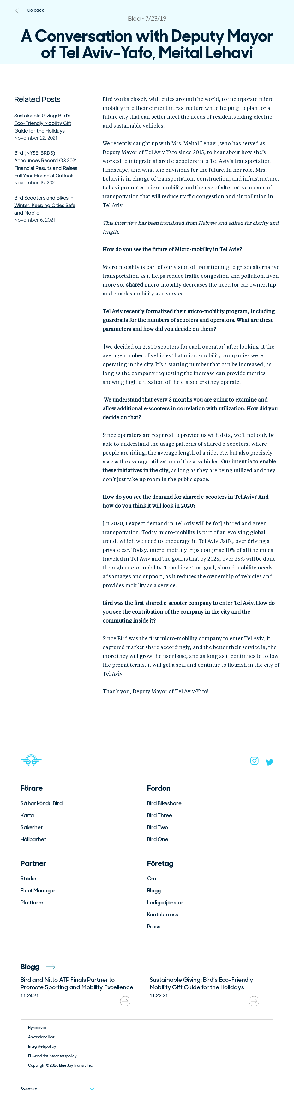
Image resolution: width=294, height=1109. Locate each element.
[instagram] (254, 763)
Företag (160, 863)
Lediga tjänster (165, 902)
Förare (32, 788)
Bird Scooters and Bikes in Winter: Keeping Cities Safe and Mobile (44, 205)
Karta (27, 815)
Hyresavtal (37, 1027)
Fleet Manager (38, 890)
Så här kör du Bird (41, 803)
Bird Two (157, 827)
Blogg (154, 890)
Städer (29, 878)
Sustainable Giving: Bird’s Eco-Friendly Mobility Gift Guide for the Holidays (42, 123)
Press (153, 926)
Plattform (32, 902)
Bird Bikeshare (164, 803)
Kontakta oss (162, 914)
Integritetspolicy (42, 1046)
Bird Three (159, 815)
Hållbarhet (33, 839)
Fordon (159, 788)
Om (151, 878)
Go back (35, 10)
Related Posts (37, 99)
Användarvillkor (41, 1037)
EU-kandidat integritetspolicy (52, 1055)
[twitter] (270, 763)
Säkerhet (32, 827)
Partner (33, 863)
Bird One (157, 839)
